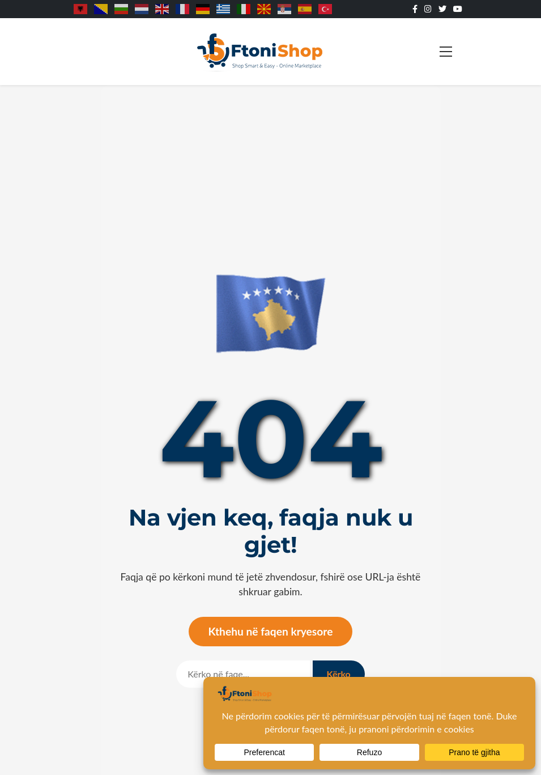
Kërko (339, 673)
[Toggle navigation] (446, 51)
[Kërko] (243, 674)
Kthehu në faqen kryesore (270, 631)
